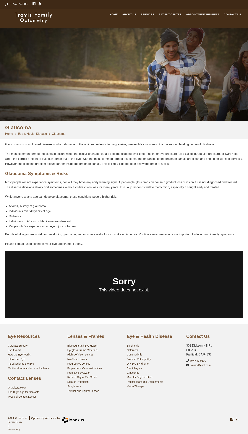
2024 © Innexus (34, 418)
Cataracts (132, 350)
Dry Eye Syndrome (138, 363)
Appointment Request (202, 16)
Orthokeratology (17, 387)
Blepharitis (133, 345)
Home (114, 16)
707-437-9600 (16, 4)
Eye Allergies (134, 367)
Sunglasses (74, 385)
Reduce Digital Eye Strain (82, 376)
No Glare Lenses (77, 359)
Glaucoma (133, 372)
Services (147, 16)
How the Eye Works (19, 354)
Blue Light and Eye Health (82, 345)
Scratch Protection (78, 381)
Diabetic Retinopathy (139, 359)
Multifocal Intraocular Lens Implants (28, 367)
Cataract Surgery (18, 345)
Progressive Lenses (78, 363)
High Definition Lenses (80, 354)
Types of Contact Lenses (22, 396)
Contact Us (232, 16)
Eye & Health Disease (32, 133)
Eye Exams (14, 350)
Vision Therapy (135, 385)
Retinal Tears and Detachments (145, 381)
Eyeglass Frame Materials (82, 350)
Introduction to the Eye (21, 363)
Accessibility (14, 429)
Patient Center (170, 16)
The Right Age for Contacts (23, 391)
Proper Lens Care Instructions (84, 367)
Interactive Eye (16, 359)
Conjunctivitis (134, 354)
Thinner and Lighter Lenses (83, 390)
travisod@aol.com (198, 364)
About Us (129, 16)
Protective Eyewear (78, 372)
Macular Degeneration (140, 376)
